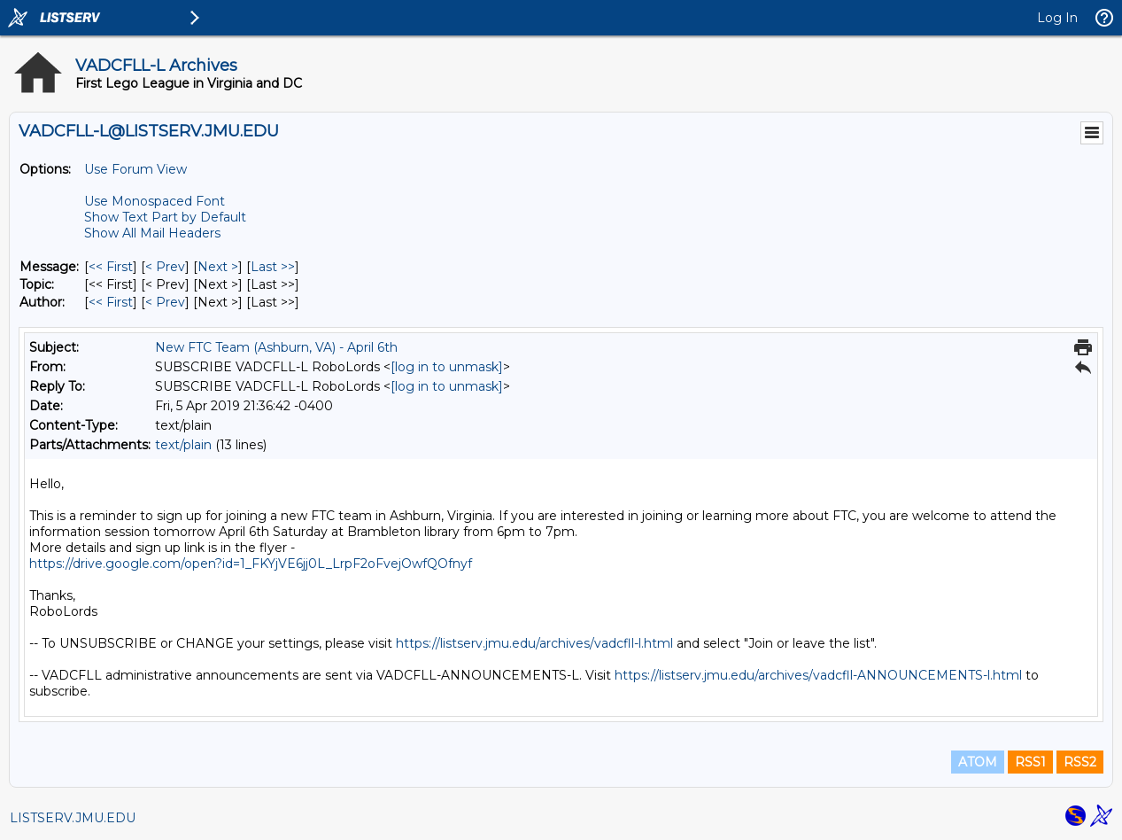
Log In (1057, 18)
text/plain (183, 445)
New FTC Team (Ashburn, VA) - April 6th (276, 347)
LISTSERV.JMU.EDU (72, 818)
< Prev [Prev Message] (165, 267)
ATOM (977, 762)
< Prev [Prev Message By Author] (165, 302)
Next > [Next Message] (217, 267)
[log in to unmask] (447, 367)
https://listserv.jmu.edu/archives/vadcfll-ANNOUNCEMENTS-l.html (818, 675)
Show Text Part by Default (165, 217)
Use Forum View (135, 169)
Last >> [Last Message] (273, 267)
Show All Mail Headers (152, 233)
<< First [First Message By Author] (111, 302)
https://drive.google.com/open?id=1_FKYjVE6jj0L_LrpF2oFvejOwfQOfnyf (250, 564)
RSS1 (1030, 762)
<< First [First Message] (111, 267)
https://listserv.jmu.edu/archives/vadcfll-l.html (534, 643)
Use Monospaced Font (154, 201)
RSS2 (1080, 762)
